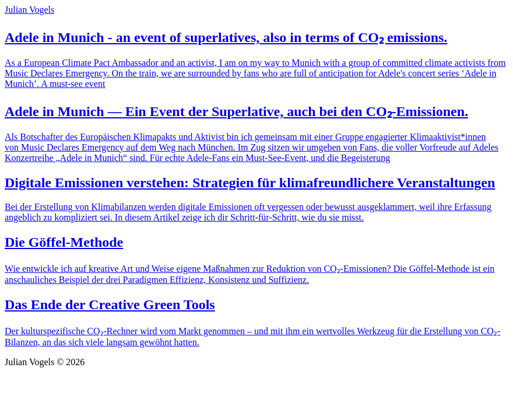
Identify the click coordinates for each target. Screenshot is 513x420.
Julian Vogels (29, 10)
